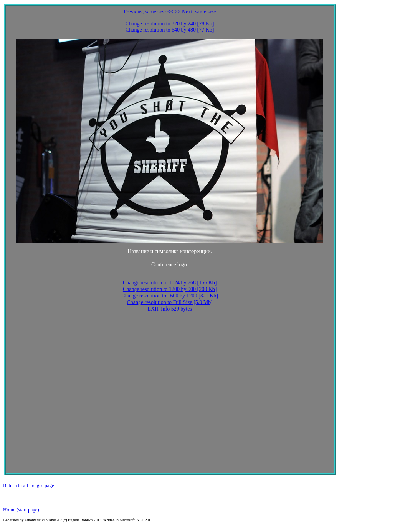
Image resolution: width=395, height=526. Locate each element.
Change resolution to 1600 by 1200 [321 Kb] (169, 296)
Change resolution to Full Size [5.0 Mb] (170, 302)
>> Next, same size (195, 12)
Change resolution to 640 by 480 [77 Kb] (170, 30)
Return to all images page (28, 485)
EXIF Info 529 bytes (169, 309)
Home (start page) (21, 510)
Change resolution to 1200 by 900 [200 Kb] (170, 289)
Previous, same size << (148, 12)
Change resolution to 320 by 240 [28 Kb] (170, 24)
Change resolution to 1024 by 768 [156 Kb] (170, 283)
